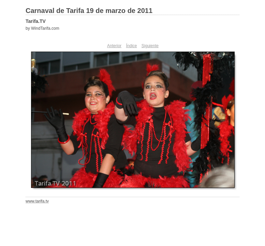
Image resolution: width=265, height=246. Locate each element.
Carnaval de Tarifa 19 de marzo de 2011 (89, 10)
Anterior (114, 45)
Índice (131, 45)
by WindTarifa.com (42, 28)
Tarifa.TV (36, 21)
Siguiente (150, 45)
